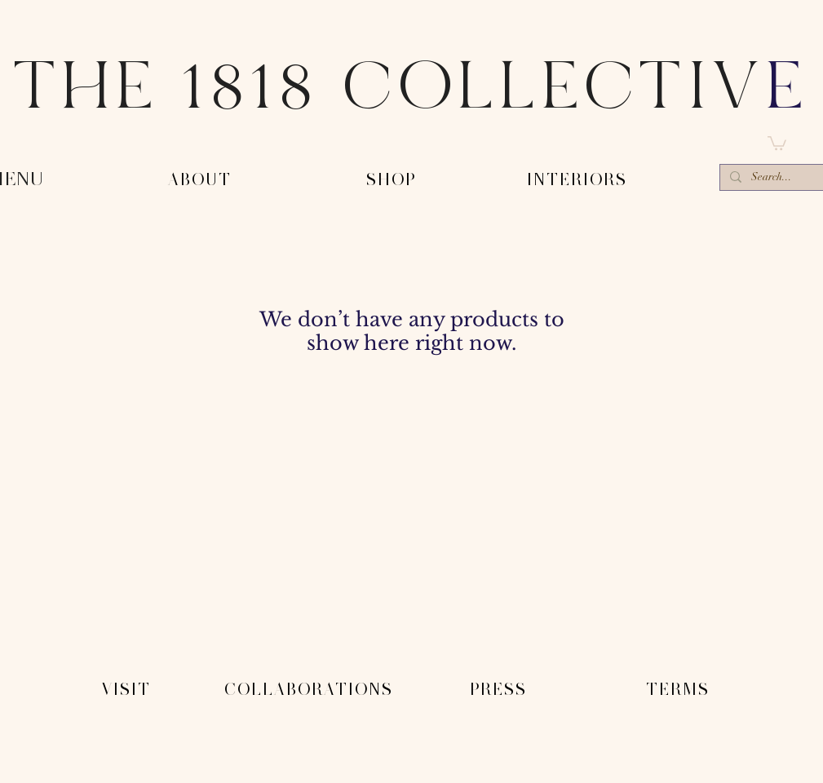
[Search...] (775, 178)
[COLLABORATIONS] (310, 690)
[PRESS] (500, 690)
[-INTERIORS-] (579, 180)
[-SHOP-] (392, 180)
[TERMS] (679, 690)
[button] (777, 142)
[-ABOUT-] (201, 180)
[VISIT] (128, 690)
